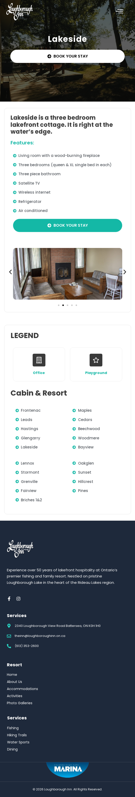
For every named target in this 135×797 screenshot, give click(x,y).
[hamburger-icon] (119, 12)
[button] (10, 272)
